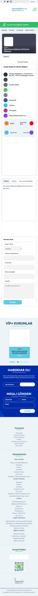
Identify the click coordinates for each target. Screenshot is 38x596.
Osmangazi (20, 30)
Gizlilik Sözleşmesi (19, 437)
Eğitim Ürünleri (19, 530)
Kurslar (19, 498)
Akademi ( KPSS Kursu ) (19, 504)
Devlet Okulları (29, 30)
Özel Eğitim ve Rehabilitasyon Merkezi (19, 523)
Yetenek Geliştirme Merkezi (19, 526)
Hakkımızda (19, 433)
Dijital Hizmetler (19, 538)
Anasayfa (4, 30)
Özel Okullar (19, 459)
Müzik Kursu (19, 511)
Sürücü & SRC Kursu (19, 513)
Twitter (8, 2)
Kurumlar (11, 30)
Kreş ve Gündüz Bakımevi (19, 463)
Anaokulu (19, 465)
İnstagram (11, 2)
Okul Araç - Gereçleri (19, 536)
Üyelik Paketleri (19, 443)
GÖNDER (27, 411)
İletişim (19, 439)
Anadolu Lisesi (19, 472)
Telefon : (33, 1)
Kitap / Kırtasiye (19, 534)
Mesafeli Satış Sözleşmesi (19, 441)
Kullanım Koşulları (19, 435)
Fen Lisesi (19, 474)
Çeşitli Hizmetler (19, 518)
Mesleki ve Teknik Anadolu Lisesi (19, 476)
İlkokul (6, 56)
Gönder (12, 302)
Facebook (5, 2)
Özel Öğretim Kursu (19, 502)
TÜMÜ (11, 362)
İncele (19, 356)
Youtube (14, 1)
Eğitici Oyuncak (19, 541)
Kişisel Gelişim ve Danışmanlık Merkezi (19, 521)
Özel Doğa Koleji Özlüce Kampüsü (19, 351)
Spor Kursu (19, 515)
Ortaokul (19, 469)
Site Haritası (19, 445)
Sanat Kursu (19, 508)
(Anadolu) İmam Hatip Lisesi (19, 496)
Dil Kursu (19, 506)
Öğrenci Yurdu (19, 528)
